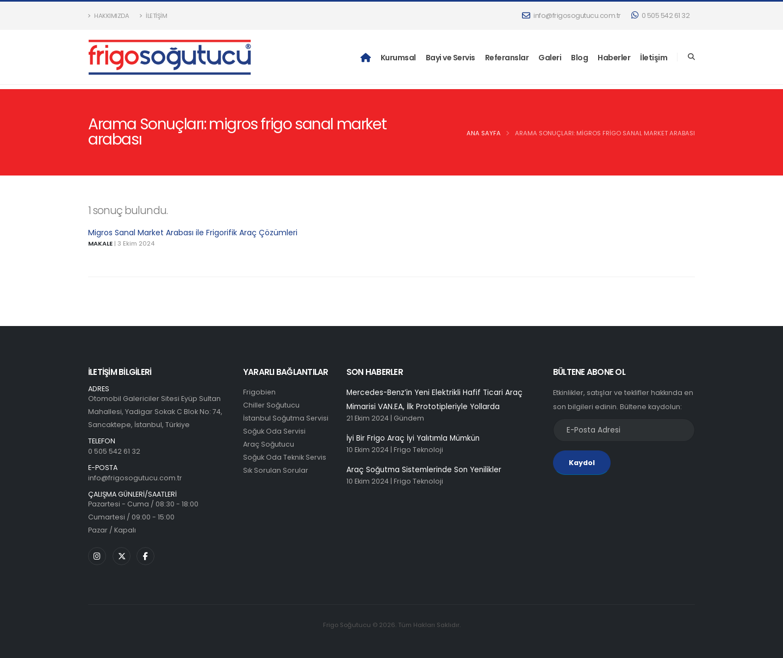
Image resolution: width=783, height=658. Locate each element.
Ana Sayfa (484, 133)
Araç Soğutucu (269, 444)
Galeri (549, 57)
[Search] (691, 57)
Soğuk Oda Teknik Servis (285, 457)
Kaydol (582, 462)
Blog (579, 57)
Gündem (409, 419)
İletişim (153, 15)
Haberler (614, 57)
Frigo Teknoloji (419, 450)
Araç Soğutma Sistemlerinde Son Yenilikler (425, 470)
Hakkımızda (108, 15)
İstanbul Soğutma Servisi (286, 418)
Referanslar (507, 57)
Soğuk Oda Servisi (275, 431)
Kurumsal (398, 57)
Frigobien (259, 392)
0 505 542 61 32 (660, 15)
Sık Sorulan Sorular (275, 470)
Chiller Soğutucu (272, 405)
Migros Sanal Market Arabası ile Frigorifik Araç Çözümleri (192, 232)
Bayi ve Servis (450, 57)
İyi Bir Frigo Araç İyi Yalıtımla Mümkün (414, 439)
